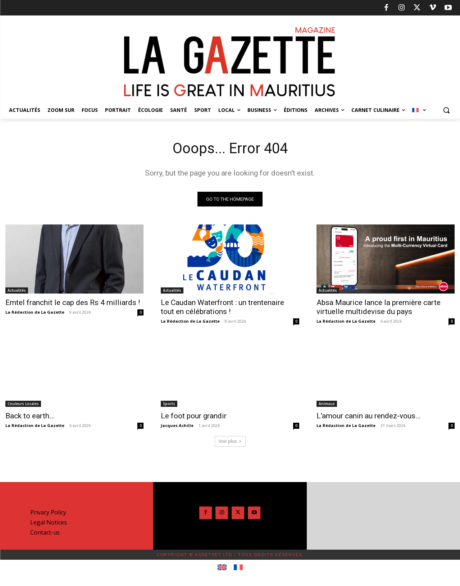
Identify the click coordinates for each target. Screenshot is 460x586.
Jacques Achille (177, 425)
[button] (446, 110)
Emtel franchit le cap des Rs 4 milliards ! (72, 302)
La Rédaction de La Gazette (34, 312)
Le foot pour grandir (194, 416)
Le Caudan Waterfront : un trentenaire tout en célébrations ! (222, 307)
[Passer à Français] (238, 568)
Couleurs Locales (23, 403)
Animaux (327, 403)
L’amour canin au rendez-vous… (368, 416)
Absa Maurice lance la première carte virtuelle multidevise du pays (378, 307)
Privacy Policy (48, 512)
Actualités (17, 290)
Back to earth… (29, 416)
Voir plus (230, 441)
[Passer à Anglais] (222, 568)
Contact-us (45, 532)
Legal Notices (48, 522)
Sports (169, 403)
